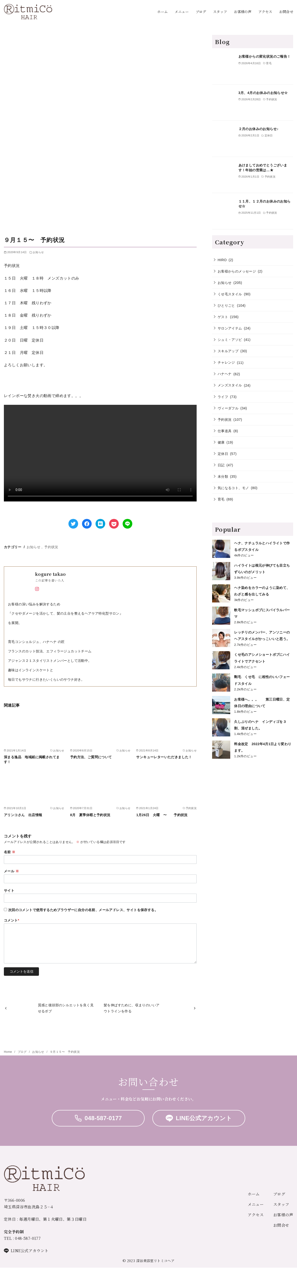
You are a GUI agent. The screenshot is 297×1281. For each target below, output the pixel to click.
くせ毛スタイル (230, 294)
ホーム (162, 11)
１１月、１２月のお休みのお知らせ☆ (264, 203)
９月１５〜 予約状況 (65, 1052)
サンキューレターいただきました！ (165, 757)
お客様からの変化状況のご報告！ (264, 56)
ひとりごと (226, 305)
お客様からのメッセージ (237, 271)
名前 (9, 852)
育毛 (221, 499)
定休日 (223, 454)
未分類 (223, 476)
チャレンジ (226, 362)
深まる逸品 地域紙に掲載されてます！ (31, 759)
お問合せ (286, 11)
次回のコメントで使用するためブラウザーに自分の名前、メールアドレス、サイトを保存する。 (83, 910)
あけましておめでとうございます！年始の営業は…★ (262, 167)
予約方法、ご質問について (91, 757)
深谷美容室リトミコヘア (155, 1260)
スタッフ (220, 11)
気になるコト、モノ (233, 488)
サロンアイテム (230, 328)
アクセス (265, 11)
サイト (9, 890)
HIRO (222, 260)
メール (11, 871)
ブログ (201, 11)
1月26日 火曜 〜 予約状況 (163, 815)
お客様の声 (242, 11)
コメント (11, 920)
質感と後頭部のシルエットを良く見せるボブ (66, 1008)
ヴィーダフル (228, 408)
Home (8, 1052)
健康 (221, 442)
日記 (221, 465)
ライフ (223, 397)
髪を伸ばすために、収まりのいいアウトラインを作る (131, 1008)
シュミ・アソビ (230, 340)
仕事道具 (225, 431)
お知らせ (38, 252)
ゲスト (223, 317)
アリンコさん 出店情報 (23, 815)
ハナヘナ (225, 374)
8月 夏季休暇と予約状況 (90, 815)
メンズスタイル (230, 385)
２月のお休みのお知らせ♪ (260, 129)
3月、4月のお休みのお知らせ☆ (263, 93)
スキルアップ (228, 351)
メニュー (182, 11)
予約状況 (51, 547)
